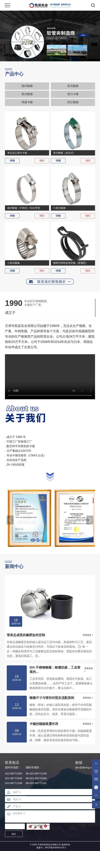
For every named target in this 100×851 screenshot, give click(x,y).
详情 (12, 160)
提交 (14, 834)
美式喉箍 (73, 85)
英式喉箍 (27, 94)
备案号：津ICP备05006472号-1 (51, 847)
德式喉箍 (27, 85)
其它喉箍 (73, 102)
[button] (10, 520)
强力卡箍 (73, 94)
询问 (41, 160)
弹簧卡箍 (27, 102)
